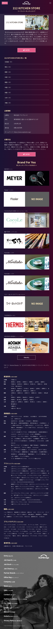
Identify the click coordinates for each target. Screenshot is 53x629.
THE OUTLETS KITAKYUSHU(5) (35, 502)
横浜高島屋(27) (19, 427)
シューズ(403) (32, 531)
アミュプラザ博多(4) (24, 456)
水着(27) (44, 533)
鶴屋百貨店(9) (31, 454)
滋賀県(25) (13, 393)
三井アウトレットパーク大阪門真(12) (22, 497)
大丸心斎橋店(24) (34, 436)
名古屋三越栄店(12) (43, 432)
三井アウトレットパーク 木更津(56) (39, 473)
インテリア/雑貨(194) (12, 533)
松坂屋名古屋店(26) (32, 432)
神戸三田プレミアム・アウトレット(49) (23, 495)
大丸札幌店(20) (33, 416)
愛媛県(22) (25, 399)
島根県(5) (19, 397)
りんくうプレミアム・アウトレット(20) (20, 493)
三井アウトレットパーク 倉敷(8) (18, 499)
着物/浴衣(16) (25, 535)
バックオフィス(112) (18, 516)
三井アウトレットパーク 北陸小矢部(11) (24, 488)
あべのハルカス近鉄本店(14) (20, 440)
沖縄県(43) (13, 406)
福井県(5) (32, 388)
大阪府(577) (27, 393)
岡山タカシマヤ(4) (15, 445)
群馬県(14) (26, 384)
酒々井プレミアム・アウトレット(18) (30, 477)
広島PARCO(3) (17, 447)
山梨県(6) (38, 388)
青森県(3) (13, 382)
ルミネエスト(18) (39, 425)
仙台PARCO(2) (14, 421)
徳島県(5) (13, 399)
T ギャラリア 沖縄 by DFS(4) (34, 458)
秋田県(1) (31, 382)
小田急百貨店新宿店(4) (23, 423)
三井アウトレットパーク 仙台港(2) (18, 468)
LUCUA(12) (13, 436)
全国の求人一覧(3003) (16, 408)
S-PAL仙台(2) (28, 421)
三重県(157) (33, 390)
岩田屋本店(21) (25, 452)
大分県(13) (38, 402)
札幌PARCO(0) (17, 418)
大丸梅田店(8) (36, 438)
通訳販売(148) (34, 516)
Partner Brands (14, 365)
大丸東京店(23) (43, 423)
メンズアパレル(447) (21, 524)
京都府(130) (20, 393)
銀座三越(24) (14, 423)
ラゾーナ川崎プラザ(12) (30, 427)
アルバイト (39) (28, 546)
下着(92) (14, 535)
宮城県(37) (25, 382)
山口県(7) (37, 397)
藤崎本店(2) (35, 421)
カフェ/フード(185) (42, 535)
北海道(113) (13, 379)
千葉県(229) (39, 384)
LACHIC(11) (13, 434)
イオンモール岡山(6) (26, 447)
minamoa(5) (35, 447)
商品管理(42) (39, 514)
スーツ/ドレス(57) (21, 527)
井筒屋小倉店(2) (33, 452)
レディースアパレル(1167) (10, 524)
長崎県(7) (26, 402)
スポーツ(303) (29, 533)
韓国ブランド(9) (43, 527)
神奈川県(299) (19, 386)
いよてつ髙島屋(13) (22, 449)
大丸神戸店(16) (32, 440)
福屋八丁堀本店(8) (34, 445)
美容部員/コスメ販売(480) (20, 512)
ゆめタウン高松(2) (42, 449)
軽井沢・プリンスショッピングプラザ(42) (24, 486)
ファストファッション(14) (32, 527)
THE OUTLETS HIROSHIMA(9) (33, 499)
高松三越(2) (13, 449)
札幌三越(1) (26, 416)
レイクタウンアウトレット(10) (34, 475)
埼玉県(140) (32, 384)
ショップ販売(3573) (8, 512)
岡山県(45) (25, 397)
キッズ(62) (44, 529)
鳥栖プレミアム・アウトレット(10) (19, 502)
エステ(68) (38, 529)
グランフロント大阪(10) (23, 436)
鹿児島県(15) (14, 404)
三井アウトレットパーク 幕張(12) (37, 471)
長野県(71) (44, 388)
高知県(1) (32, 399)
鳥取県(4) (13, 397)
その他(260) (41, 516)
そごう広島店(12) (25, 445)
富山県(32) (19, 388)
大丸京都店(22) (17, 438)
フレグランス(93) (30, 529)
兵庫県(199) (34, 393)
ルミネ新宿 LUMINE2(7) (28, 425)
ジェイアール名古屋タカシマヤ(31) (19, 432)
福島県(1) (43, 382)
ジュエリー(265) (7, 531)
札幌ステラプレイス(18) (16, 416)
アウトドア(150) (37, 533)
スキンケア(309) (21, 529)
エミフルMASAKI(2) (32, 449)
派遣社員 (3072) (7, 546)
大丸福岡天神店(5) (43, 452)
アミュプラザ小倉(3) (15, 452)
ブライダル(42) (33, 535)
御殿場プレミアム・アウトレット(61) (19, 484)
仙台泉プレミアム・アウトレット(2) (36, 468)
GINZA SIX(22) (40, 427)
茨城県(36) (13, 384)
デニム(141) (6, 529)
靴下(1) (19, 535)
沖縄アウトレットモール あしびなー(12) (20, 504)
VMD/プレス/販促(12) (21, 514)
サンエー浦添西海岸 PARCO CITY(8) (19, 458)
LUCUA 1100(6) (40, 440)
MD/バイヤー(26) (11, 514)
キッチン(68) (21, 533)
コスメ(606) (13, 529)
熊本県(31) (32, 402)
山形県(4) (37, 382)
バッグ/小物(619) (24, 531)
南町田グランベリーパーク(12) (26, 480)
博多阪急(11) (14, 454)
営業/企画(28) (31, 514)
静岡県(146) (19, 390)
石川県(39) (26, 388)
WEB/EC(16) (27, 516)
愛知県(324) (26, 390)
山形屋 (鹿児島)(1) (22, 454)
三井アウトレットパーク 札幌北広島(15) (20, 466)
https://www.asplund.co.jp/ (22, 132)
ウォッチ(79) (15, 531)
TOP (5, 365)
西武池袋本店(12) (34, 423)
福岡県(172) (13, 402)
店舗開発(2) (9, 516)
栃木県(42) (19, 384)
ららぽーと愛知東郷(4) (35, 434)
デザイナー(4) (40, 512)
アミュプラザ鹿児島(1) (41, 454)
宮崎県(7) (45, 402)
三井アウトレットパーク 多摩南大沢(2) (19, 471)
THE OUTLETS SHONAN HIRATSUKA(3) (25, 482)
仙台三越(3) (21, 421)
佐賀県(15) (20, 402)
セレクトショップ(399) (33, 524)
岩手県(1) (19, 382)
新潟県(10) (13, 388)
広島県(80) (31, 397)
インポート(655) (11, 527)
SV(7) (34, 512)
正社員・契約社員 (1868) (18, 546)
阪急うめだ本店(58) (27, 438)
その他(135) (6, 538)
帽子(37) (39, 531)
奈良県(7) (40, 393)
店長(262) (29, 512)
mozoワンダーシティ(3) (23, 434)
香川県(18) (19, 399)
